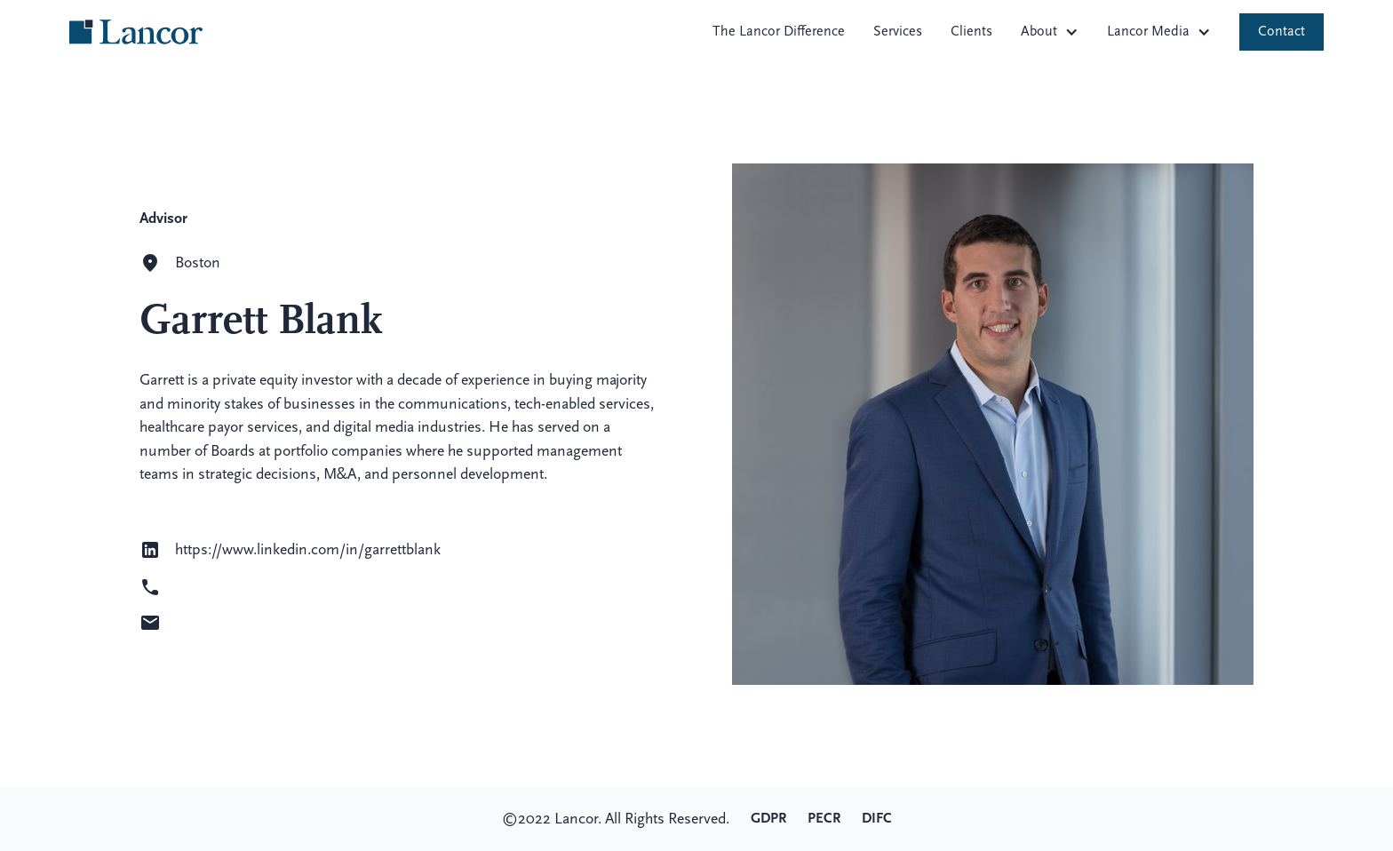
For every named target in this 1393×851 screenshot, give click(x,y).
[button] (1050, 32)
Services (897, 32)
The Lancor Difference (778, 32)
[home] (136, 32)
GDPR (768, 819)
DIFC (877, 819)
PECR (824, 819)
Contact (1281, 32)
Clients (971, 32)
